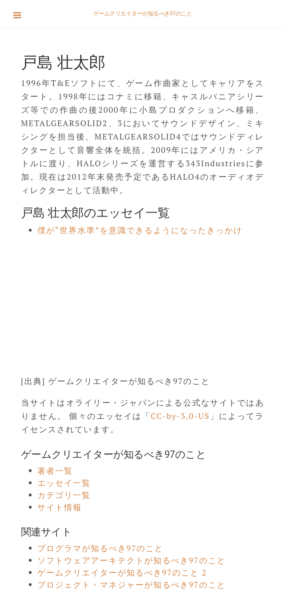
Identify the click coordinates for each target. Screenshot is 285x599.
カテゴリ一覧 (64, 495)
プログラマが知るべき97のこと (100, 548)
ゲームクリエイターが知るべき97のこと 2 (122, 572)
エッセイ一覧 (64, 482)
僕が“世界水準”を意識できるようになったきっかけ (140, 230)
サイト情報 (59, 507)
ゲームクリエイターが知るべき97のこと (142, 13)
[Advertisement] (142, 301)
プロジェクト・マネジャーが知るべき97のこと (131, 584)
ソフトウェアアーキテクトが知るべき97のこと (131, 560)
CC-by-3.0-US (180, 415)
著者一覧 (55, 470)
